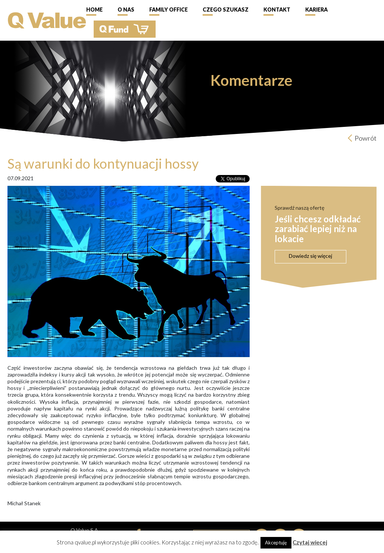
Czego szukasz (226, 9)
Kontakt (276, 9)
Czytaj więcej (310, 542)
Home (94, 9)
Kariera (316, 9)
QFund (125, 29)
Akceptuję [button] (276, 543)
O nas (126, 9)
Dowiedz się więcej (310, 256)
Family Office (168, 9)
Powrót (366, 138)
